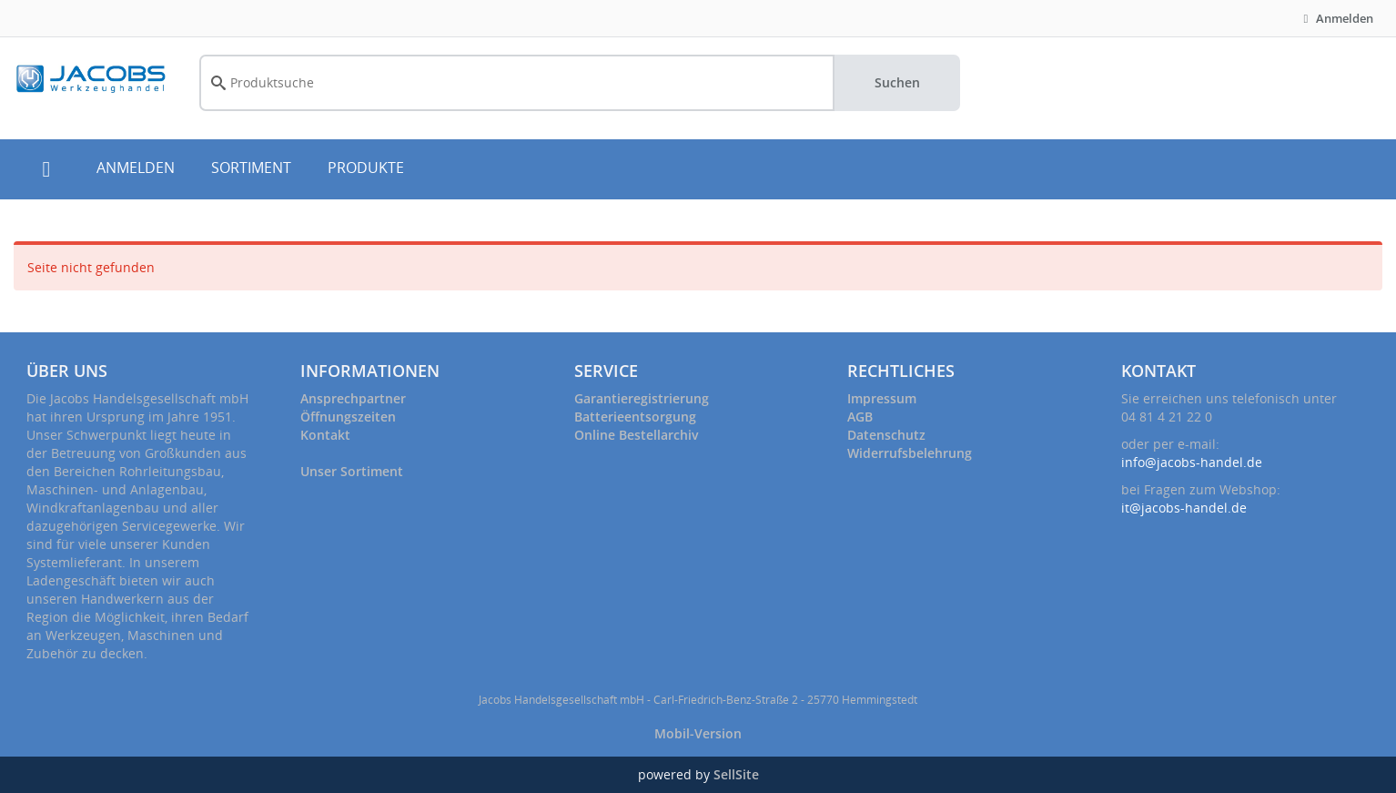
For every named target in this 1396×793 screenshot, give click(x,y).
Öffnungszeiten (348, 416)
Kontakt (325, 434)
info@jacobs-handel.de (1191, 462)
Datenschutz (886, 434)
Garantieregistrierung (641, 398)
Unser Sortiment (351, 471)
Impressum (881, 398)
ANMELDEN (135, 168)
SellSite (736, 774)
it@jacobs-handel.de (1184, 507)
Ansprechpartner (353, 398)
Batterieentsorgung (635, 416)
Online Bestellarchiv (636, 434)
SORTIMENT (251, 168)
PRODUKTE (366, 168)
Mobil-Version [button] (698, 733)
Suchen (897, 82)
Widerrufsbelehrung (909, 453)
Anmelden (1336, 18)
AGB (860, 416)
